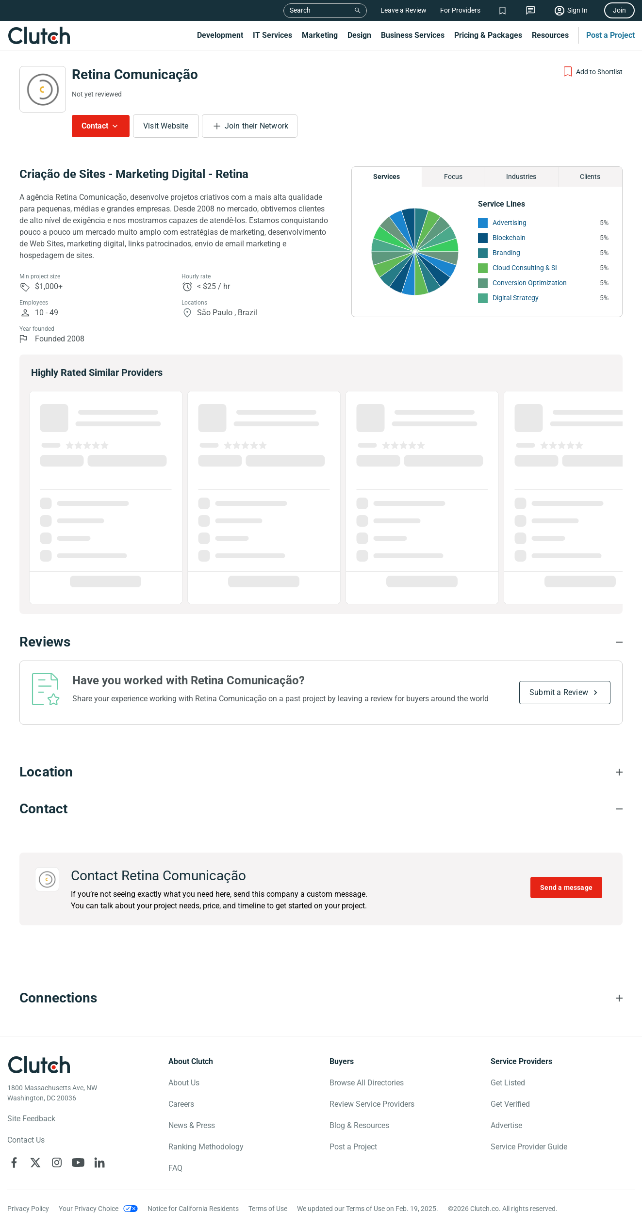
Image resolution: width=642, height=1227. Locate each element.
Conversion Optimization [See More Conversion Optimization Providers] (530, 283)
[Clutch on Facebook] (14, 1162)
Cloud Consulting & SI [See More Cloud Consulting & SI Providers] (525, 268)
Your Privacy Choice (88, 1208)
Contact (95, 125)
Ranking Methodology (206, 1146)
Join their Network (257, 125)
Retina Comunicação (135, 74)
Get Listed (508, 1082)
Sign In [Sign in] (577, 10)
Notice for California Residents (193, 1208)
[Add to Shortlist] (592, 72)
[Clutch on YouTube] (78, 1162)
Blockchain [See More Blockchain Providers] (509, 238)
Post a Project (610, 35)
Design (359, 35)
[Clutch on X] (35, 1162)
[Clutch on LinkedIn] (99, 1162)
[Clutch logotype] (38, 1064)
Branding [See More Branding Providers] (506, 253)
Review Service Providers (371, 1104)
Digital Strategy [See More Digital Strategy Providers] (516, 298)
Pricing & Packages (488, 35)
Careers (181, 1104)
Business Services (412, 35)
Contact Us (26, 1140)
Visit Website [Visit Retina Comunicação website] (166, 125)
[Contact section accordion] (321, 809)
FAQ (175, 1168)
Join (619, 10)
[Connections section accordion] (321, 998)
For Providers (460, 10)
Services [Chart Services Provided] (386, 176)
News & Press (191, 1125)
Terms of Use (267, 1208)
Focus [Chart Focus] (453, 176)
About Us (183, 1082)
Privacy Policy (28, 1208)
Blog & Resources (359, 1125)
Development (220, 35)
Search (300, 10)
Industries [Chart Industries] (521, 176)
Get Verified (510, 1104)
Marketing (320, 35)
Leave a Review (403, 10)
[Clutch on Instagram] (57, 1162)
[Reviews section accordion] (321, 642)
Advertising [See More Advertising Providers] (510, 222)
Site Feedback (31, 1118)
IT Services (272, 35)
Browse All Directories (366, 1082)
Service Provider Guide (529, 1146)
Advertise (506, 1125)
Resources (550, 35)
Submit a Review (558, 692)
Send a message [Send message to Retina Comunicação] (566, 887)
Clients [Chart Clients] (590, 176)
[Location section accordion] (321, 772)
